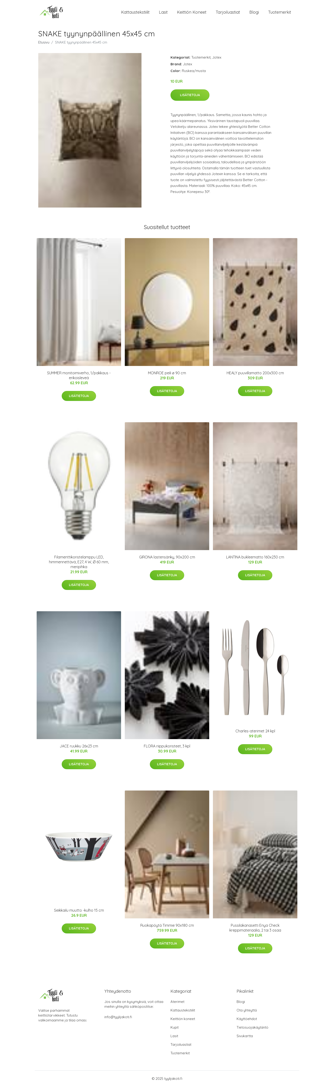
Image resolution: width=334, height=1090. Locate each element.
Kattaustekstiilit (135, 13)
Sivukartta (245, 1039)
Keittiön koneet (191, 13)
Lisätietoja (190, 98)
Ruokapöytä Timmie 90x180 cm (167, 928)
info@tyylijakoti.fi (118, 1020)
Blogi (254, 13)
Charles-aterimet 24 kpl (255, 734)
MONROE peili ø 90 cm (167, 376)
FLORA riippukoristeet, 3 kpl (167, 749)
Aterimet (177, 1005)
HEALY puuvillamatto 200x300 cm (255, 376)
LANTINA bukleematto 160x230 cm (255, 560)
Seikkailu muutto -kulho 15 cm (79, 913)
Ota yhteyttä (247, 1013)
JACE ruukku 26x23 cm (79, 749)
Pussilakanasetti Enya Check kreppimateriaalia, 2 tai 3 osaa (255, 931)
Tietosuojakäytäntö (252, 1031)
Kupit (174, 1031)
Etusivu (43, 45)
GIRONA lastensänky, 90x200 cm (167, 560)
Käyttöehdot (247, 1022)
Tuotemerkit (279, 13)
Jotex (216, 60)
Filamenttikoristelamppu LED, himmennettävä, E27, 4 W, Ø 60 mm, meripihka (79, 565)
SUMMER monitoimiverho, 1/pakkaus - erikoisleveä (79, 378)
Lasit (163, 13)
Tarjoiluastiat (228, 13)
